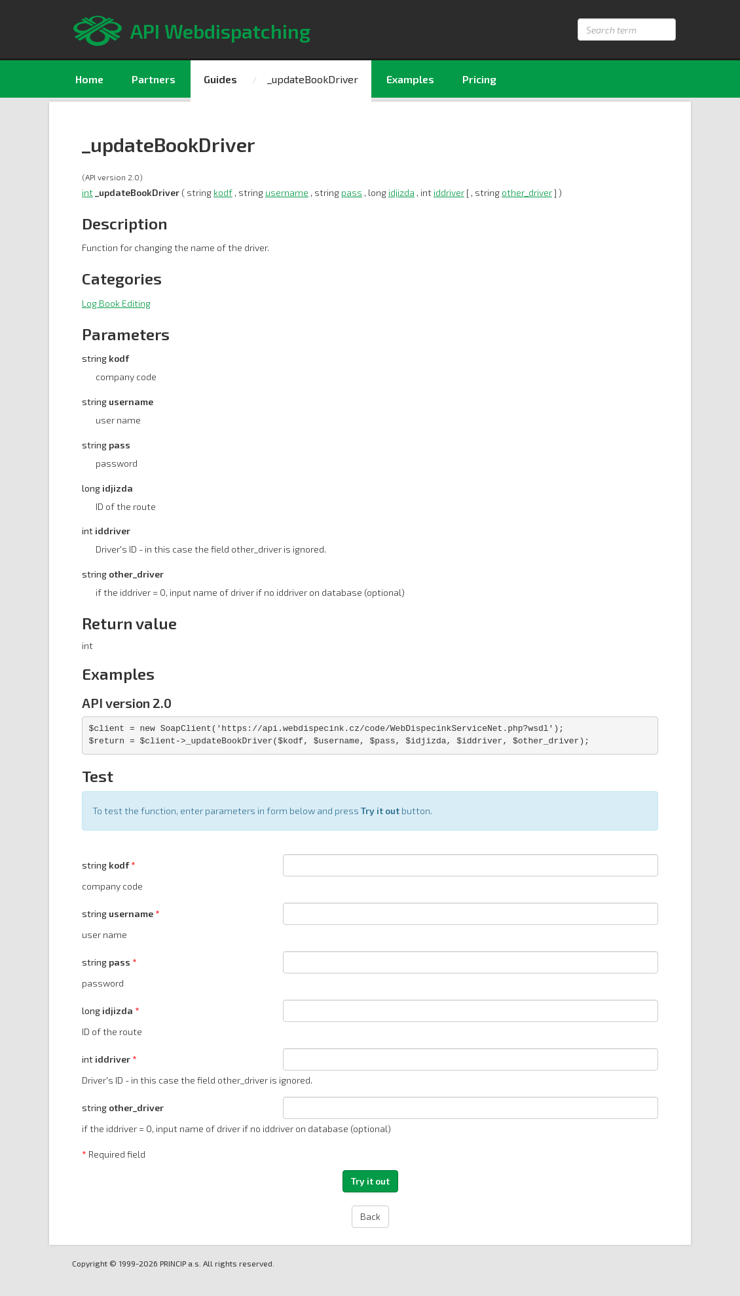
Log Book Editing (116, 303)
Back (370, 1216)
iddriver (449, 192)
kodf (222, 192)
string (106, 865)
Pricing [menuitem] (479, 79)
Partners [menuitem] (154, 79)
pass (351, 192)
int (87, 192)
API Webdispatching (220, 31)
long (108, 1010)
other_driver (527, 192)
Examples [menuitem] (410, 79)
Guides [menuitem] (220, 79)
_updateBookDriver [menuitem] (312, 79)
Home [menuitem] (89, 79)
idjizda (401, 192)
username (286, 192)
